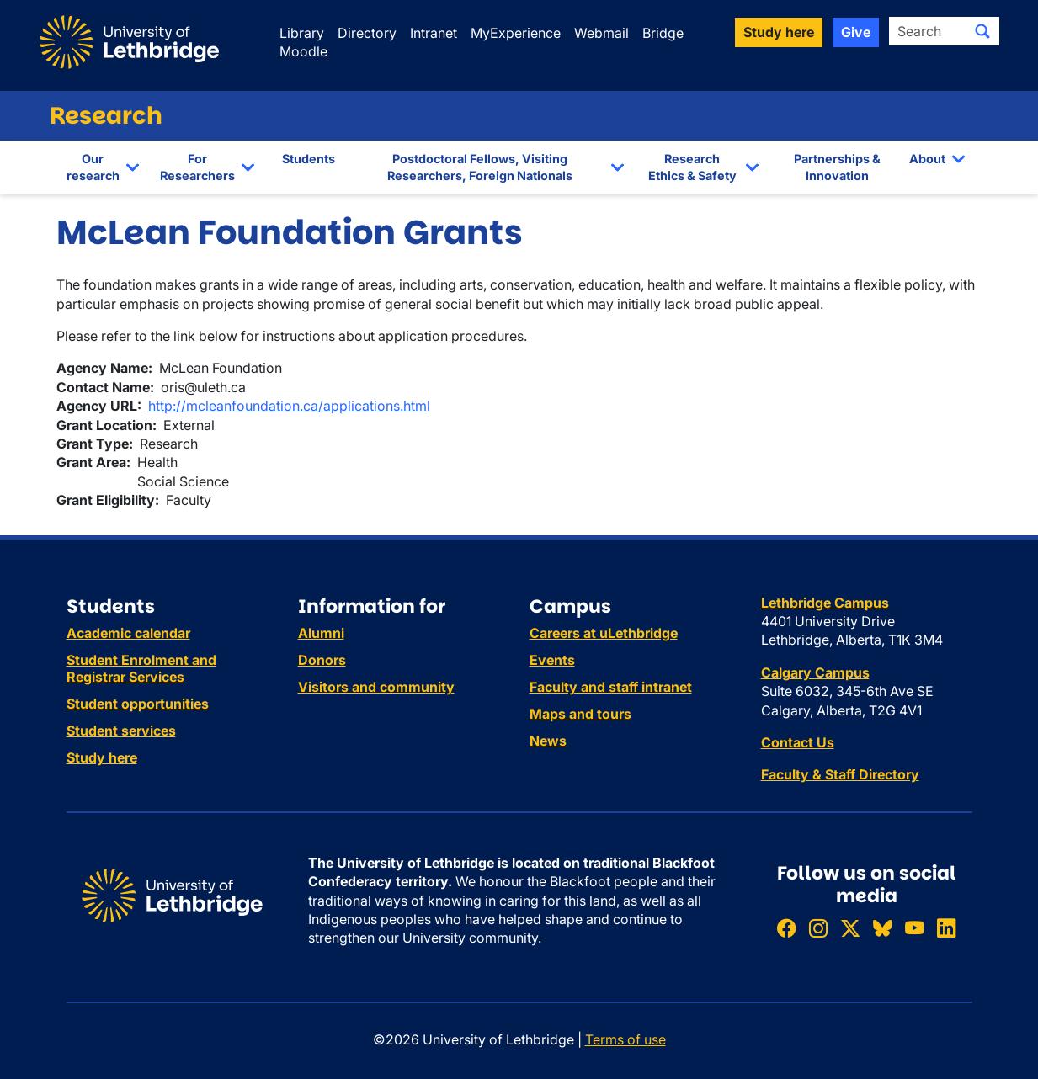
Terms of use (625, 1039)
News (548, 740)
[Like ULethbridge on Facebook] (786, 928)
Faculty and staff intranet (611, 686)
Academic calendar (128, 633)
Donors (322, 659)
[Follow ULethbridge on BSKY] (882, 928)
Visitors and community (376, 686)
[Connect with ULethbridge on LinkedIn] (946, 928)
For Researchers (197, 167)
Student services (121, 730)
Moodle (303, 51)
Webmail (601, 32)
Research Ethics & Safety (692, 167)
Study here (102, 757)
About (927, 158)
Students (308, 158)
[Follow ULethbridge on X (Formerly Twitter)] (850, 928)
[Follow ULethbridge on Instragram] (818, 928)
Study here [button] (778, 32)
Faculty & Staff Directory (840, 774)
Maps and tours (580, 713)
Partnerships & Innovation (837, 167)
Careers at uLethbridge (604, 633)
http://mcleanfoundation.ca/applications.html (289, 405)
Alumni (321, 633)
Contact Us (797, 742)
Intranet (433, 32)
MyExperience (516, 32)
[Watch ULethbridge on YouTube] (914, 928)
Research (106, 115)
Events (552, 659)
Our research (93, 167)
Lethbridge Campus (825, 602)
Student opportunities (138, 703)
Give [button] (855, 32)
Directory (367, 32)
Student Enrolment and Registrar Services (141, 668)
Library (301, 32)
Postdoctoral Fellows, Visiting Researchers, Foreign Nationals (479, 167)
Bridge (663, 32)
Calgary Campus (815, 672)
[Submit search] (982, 31)
